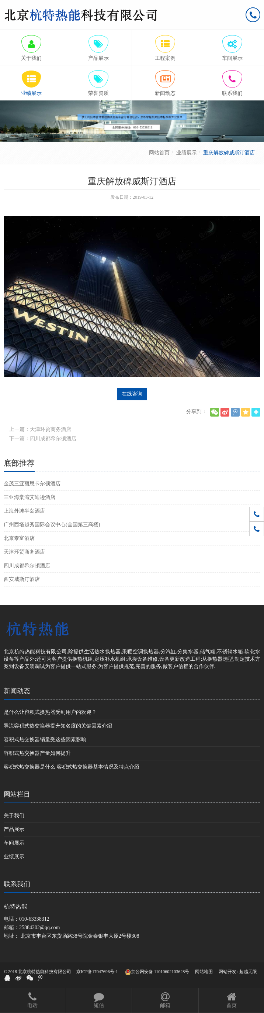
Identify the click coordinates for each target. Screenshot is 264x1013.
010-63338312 (34, 919)
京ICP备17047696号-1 (97, 971)
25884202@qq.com (39, 927)
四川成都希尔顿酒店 (27, 565)
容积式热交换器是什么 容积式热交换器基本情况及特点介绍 (71, 767)
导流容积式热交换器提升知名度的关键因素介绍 (58, 726)
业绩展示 (186, 152)
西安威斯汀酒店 (22, 579)
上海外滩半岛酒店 (24, 511)
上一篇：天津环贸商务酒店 (40, 429)
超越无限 (248, 971)
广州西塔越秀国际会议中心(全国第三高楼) (52, 524)
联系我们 (17, 884)
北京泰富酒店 (19, 538)
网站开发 (227, 971)
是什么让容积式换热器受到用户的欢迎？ (50, 712)
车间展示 (14, 843)
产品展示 (14, 829)
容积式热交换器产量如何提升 (37, 753)
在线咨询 (132, 394)
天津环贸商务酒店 (24, 552)
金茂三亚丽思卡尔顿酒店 (32, 483)
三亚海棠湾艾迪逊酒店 (29, 497)
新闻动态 (17, 691)
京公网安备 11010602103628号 (157, 972)
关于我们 (14, 815)
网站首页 (159, 152)
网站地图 (204, 971)
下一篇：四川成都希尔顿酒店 (42, 438)
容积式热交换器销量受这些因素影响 (45, 739)
